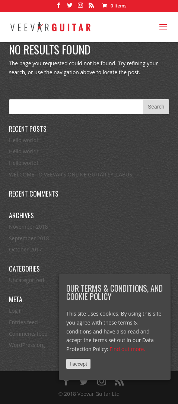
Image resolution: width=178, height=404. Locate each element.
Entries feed (23, 322)
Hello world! (23, 140)
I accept (78, 364)
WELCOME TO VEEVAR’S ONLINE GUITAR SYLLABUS (70, 174)
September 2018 (29, 238)
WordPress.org (27, 344)
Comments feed (28, 333)
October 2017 (25, 249)
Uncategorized (26, 280)
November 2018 (28, 226)
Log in (16, 310)
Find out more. (127, 349)
